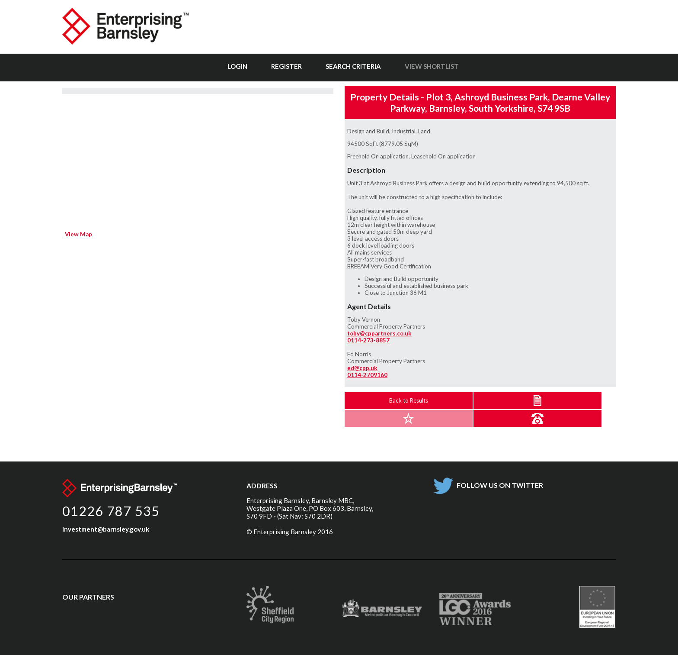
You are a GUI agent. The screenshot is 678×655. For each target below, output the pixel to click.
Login (237, 66)
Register (286, 66)
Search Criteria (353, 66)
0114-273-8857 (368, 340)
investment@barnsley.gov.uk (105, 529)
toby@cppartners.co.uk (379, 333)
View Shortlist (432, 66)
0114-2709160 (367, 374)
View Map (78, 234)
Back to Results (408, 400)
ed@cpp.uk (362, 368)
